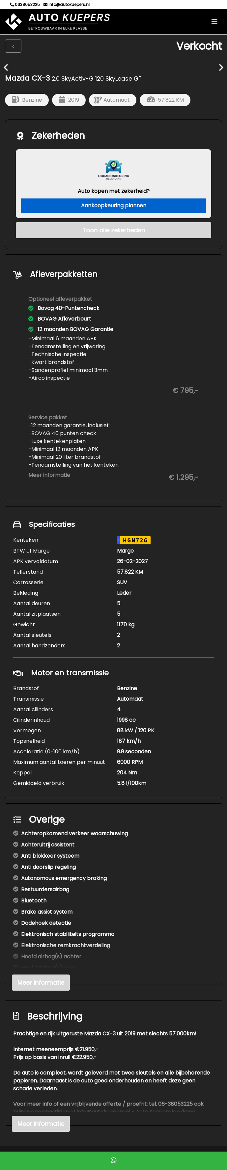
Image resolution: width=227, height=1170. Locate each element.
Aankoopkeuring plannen (113, 205)
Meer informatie (49, 475)
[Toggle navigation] (214, 22)
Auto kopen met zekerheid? (114, 191)
